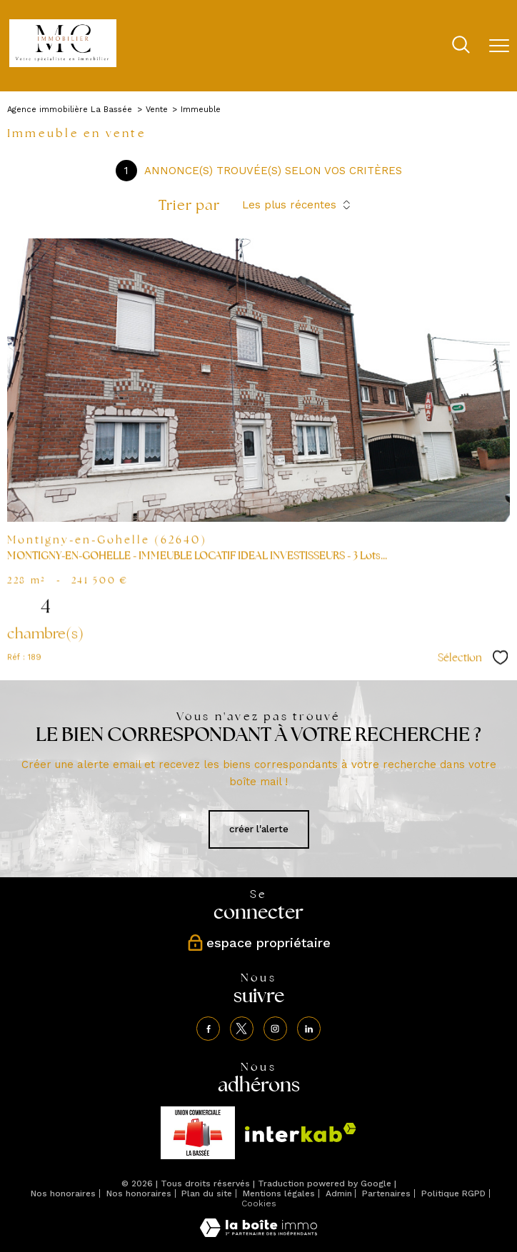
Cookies (258, 1203)
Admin (339, 1193)
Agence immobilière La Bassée (69, 109)
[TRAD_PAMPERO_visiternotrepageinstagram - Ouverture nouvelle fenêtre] (275, 1028)
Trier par (189, 204)
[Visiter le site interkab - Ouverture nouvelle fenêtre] (300, 1132)
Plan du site (206, 1193)
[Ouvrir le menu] (499, 46)
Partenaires (386, 1193)
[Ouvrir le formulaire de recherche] (461, 45)
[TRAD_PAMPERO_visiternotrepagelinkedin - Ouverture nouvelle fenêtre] (309, 1028)
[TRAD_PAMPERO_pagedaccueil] (62, 64)
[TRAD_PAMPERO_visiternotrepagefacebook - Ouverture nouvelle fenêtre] (208, 1028)
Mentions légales (279, 1193)
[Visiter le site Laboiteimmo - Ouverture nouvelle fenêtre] (258, 1233)
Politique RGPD (453, 1193)
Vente (157, 109)
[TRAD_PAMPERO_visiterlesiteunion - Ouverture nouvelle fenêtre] (198, 1132)
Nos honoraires (63, 1193)
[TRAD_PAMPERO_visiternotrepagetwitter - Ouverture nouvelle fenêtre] (242, 1028)
